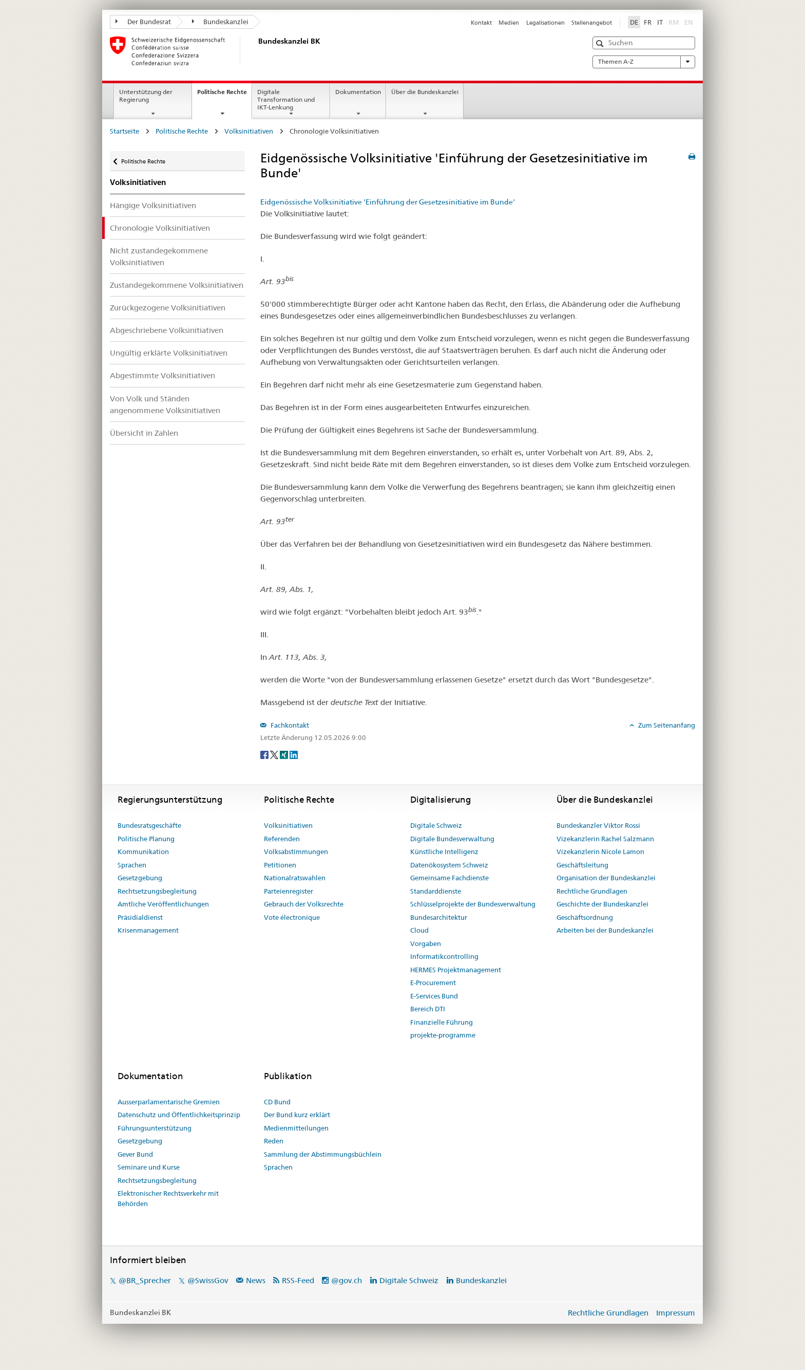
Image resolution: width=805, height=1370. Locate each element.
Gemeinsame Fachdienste (449, 878)
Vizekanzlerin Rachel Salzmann (605, 839)
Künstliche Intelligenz (444, 851)
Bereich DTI (427, 1009)
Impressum (675, 1313)
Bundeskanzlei (220, 21)
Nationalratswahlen (294, 878)
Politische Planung (146, 839)
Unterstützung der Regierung (145, 95)
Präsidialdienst (140, 917)
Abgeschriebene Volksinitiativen (166, 330)
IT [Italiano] (660, 22)
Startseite (124, 131)
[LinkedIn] (294, 754)
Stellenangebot (591, 22)
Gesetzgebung (140, 878)
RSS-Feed (298, 1280)
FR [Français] (647, 22)
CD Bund (277, 1102)
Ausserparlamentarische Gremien (169, 1102)
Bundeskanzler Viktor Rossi (598, 825)
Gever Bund (135, 1154)
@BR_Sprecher (145, 1280)
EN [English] (688, 22)
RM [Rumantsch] (673, 22)
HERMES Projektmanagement (455, 970)
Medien (509, 22)
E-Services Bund (434, 996)
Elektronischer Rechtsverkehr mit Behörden (168, 1198)
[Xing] (285, 754)
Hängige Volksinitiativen (153, 205)
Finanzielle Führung (441, 1022)
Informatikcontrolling (444, 956)
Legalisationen (545, 22)
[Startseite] (256, 50)
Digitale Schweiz (436, 825)
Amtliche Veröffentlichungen (163, 904)
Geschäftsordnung (585, 917)
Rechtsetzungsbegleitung (157, 891)
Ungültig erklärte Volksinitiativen (168, 353)
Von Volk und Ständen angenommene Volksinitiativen (165, 404)
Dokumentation (358, 92)
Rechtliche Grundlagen (592, 891)
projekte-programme (442, 1035)
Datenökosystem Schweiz (449, 865)
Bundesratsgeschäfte (149, 825)
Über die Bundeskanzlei (424, 92)
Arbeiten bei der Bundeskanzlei (605, 930)
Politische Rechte (224, 95)
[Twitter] (275, 754)
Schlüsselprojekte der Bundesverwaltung (472, 904)
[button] (601, 43)
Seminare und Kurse (149, 1167)
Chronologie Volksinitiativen (160, 228)
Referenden (282, 839)
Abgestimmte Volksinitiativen (162, 375)
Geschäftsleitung (582, 865)
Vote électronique (292, 917)
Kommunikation (143, 851)
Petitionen (280, 865)
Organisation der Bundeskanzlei (606, 878)
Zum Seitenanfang (666, 725)
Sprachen (132, 865)
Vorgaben (425, 943)
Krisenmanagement (148, 930)
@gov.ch (346, 1280)
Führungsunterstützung (154, 1128)
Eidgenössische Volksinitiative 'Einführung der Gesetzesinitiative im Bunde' (387, 202)
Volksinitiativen (248, 131)
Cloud (419, 930)
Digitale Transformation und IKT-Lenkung (286, 99)
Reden (273, 1141)
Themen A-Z (643, 61)
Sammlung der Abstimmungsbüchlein (322, 1154)
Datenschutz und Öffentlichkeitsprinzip (179, 1114)
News (255, 1280)
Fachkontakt (289, 725)
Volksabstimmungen (296, 851)
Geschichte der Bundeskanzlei (602, 904)
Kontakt (481, 22)
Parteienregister (288, 891)
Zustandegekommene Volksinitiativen (176, 285)
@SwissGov (207, 1280)
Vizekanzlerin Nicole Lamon (600, 851)
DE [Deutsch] (634, 22)
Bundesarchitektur (438, 917)
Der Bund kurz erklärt (297, 1114)
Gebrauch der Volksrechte (303, 904)
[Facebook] (265, 754)
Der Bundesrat (143, 21)
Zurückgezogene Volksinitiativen (167, 307)
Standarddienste (435, 891)
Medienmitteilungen (296, 1128)
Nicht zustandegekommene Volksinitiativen (159, 256)
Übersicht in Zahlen (144, 433)
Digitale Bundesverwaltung (452, 839)
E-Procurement (433, 982)
